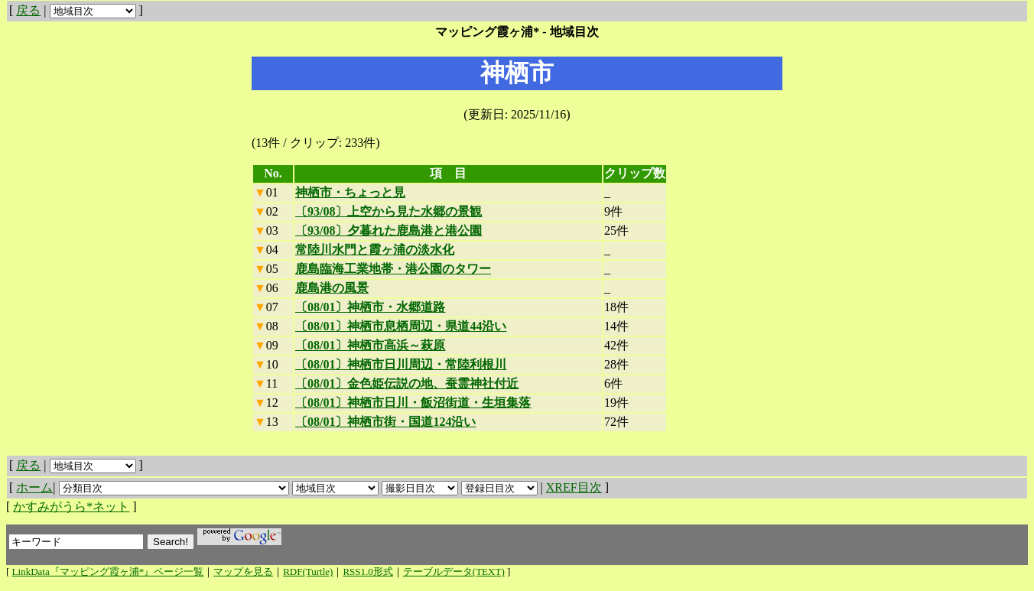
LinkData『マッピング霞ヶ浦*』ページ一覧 (108, 571)
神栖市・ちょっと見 (350, 192)
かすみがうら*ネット (71, 506)
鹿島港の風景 (332, 287)
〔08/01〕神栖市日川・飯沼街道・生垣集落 (413, 402)
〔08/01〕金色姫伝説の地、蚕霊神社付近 (407, 383)
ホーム (34, 487)
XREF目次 (574, 487)
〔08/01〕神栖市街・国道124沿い (385, 421)
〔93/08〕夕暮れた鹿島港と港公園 (388, 230)
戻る (28, 10)
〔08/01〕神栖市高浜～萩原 (370, 345)
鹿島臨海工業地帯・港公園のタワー (393, 268)
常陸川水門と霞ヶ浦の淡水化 (374, 249)
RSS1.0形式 (367, 571)
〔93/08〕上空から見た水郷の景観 (388, 211)
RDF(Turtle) (308, 571)
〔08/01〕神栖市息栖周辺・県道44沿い (400, 326)
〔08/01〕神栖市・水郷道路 (370, 306)
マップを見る (243, 571)
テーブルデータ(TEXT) (454, 571)
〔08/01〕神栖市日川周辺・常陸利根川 (400, 364)
